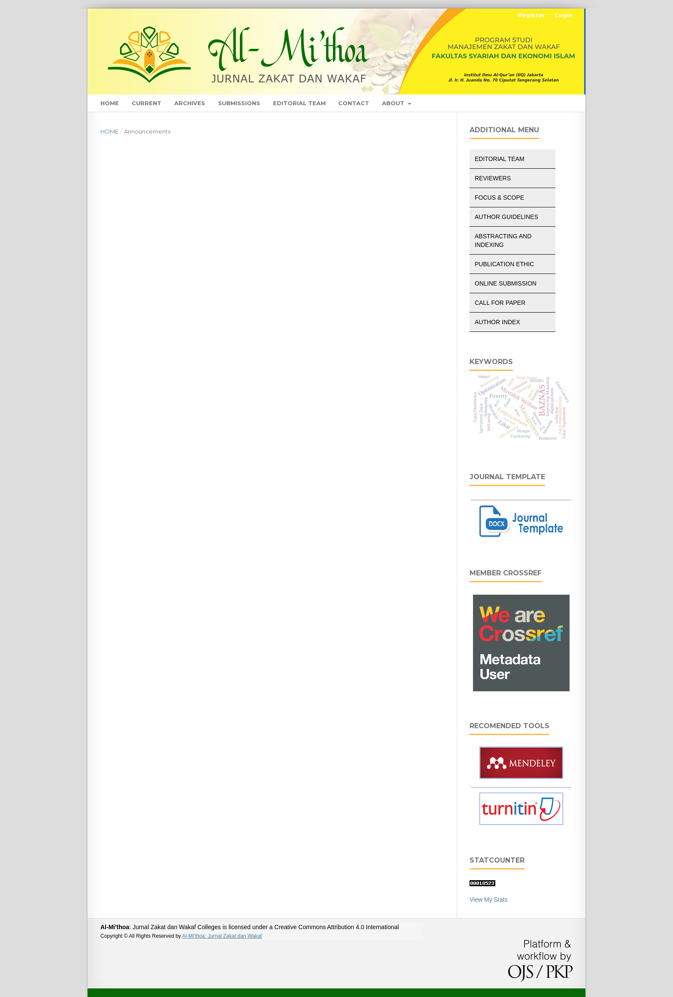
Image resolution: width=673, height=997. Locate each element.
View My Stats (488, 899)
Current (146, 103)
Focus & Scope (499, 197)
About (394, 103)
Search (553, 103)
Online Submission (506, 283)
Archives (189, 103)
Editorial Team (299, 103)
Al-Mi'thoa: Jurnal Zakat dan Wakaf (222, 936)
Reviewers (493, 178)
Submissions (239, 103)
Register (531, 15)
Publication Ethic (504, 264)
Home (109, 103)
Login (564, 15)
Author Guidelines (506, 216)
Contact (353, 103)
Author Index (497, 322)
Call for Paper (500, 302)
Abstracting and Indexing (503, 240)
